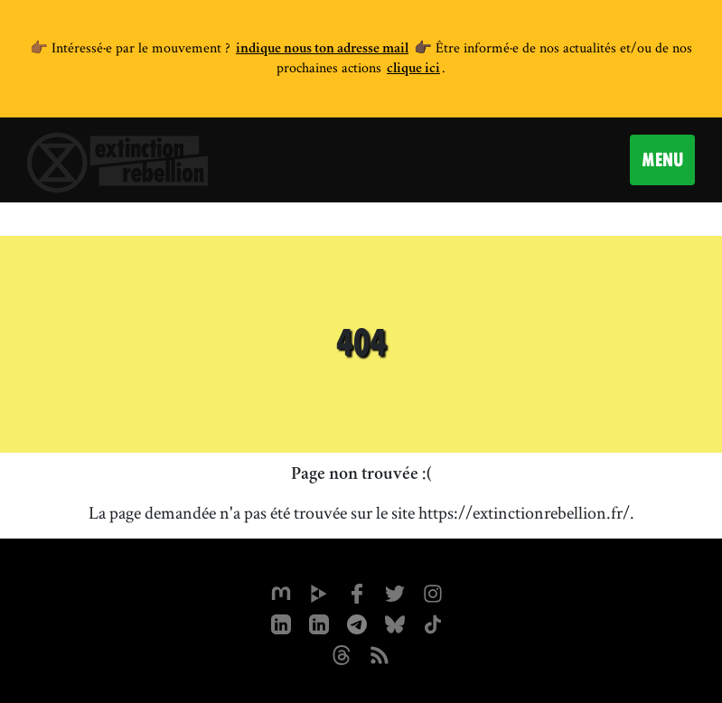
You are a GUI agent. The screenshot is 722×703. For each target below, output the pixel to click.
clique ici (413, 69)
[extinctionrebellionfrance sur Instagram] (432, 591)
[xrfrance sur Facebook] (356, 591)
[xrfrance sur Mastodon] (281, 591)
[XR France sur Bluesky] (394, 622)
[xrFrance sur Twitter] (394, 591)
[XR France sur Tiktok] (432, 622)
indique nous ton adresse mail (322, 49)
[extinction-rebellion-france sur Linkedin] (319, 622)
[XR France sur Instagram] (356, 622)
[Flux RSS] (379, 653)
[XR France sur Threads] (341, 653)
